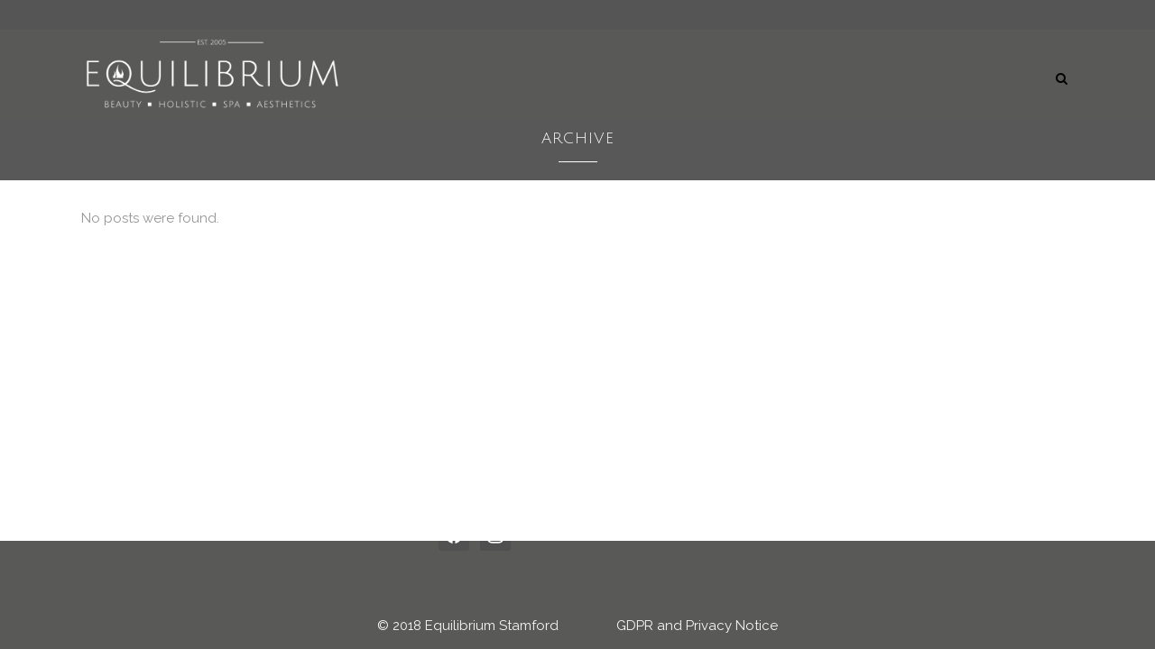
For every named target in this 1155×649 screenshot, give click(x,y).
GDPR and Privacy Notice (697, 625)
